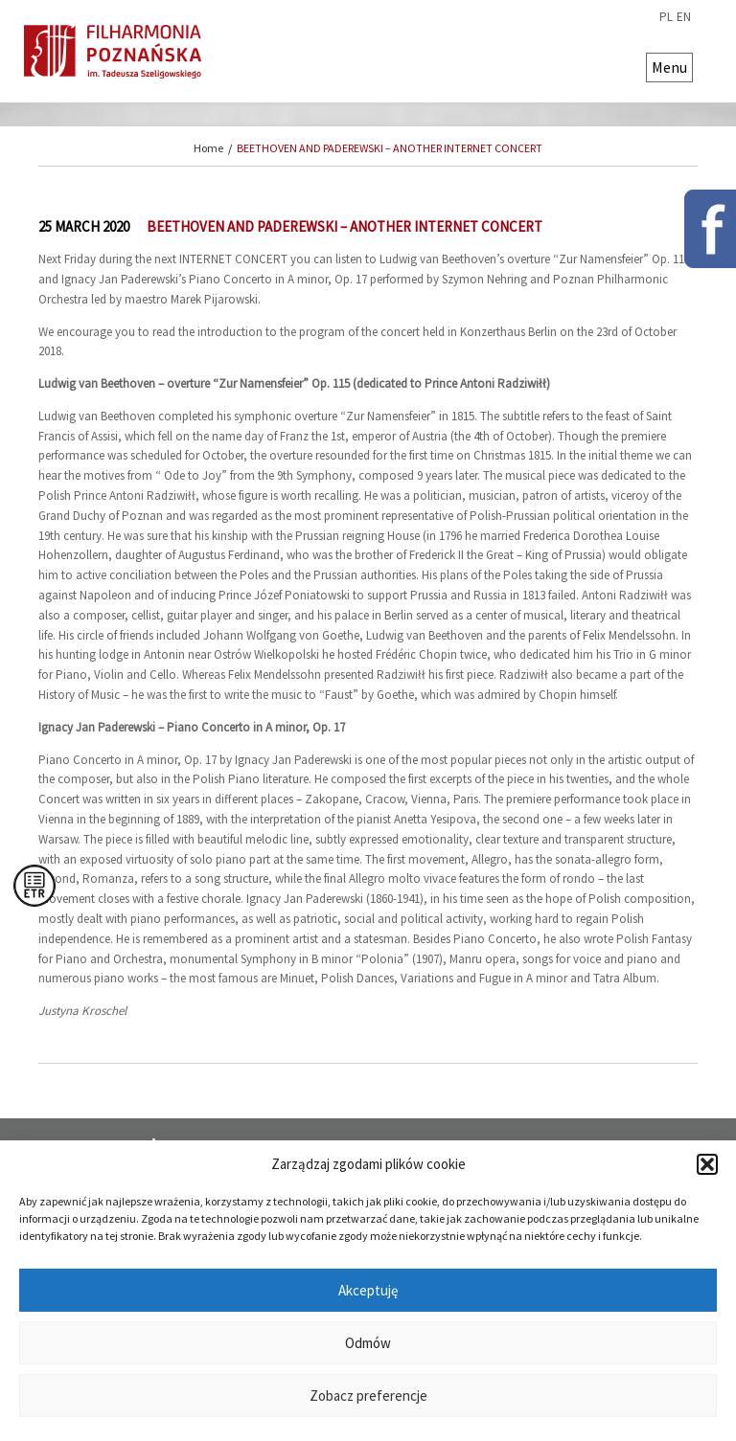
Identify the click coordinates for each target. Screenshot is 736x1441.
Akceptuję (368, 1290)
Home (208, 148)
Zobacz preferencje (368, 1395)
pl (666, 17)
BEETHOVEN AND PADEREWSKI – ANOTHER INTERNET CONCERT (389, 148)
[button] (707, 1164)
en (684, 17)
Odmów (368, 1343)
